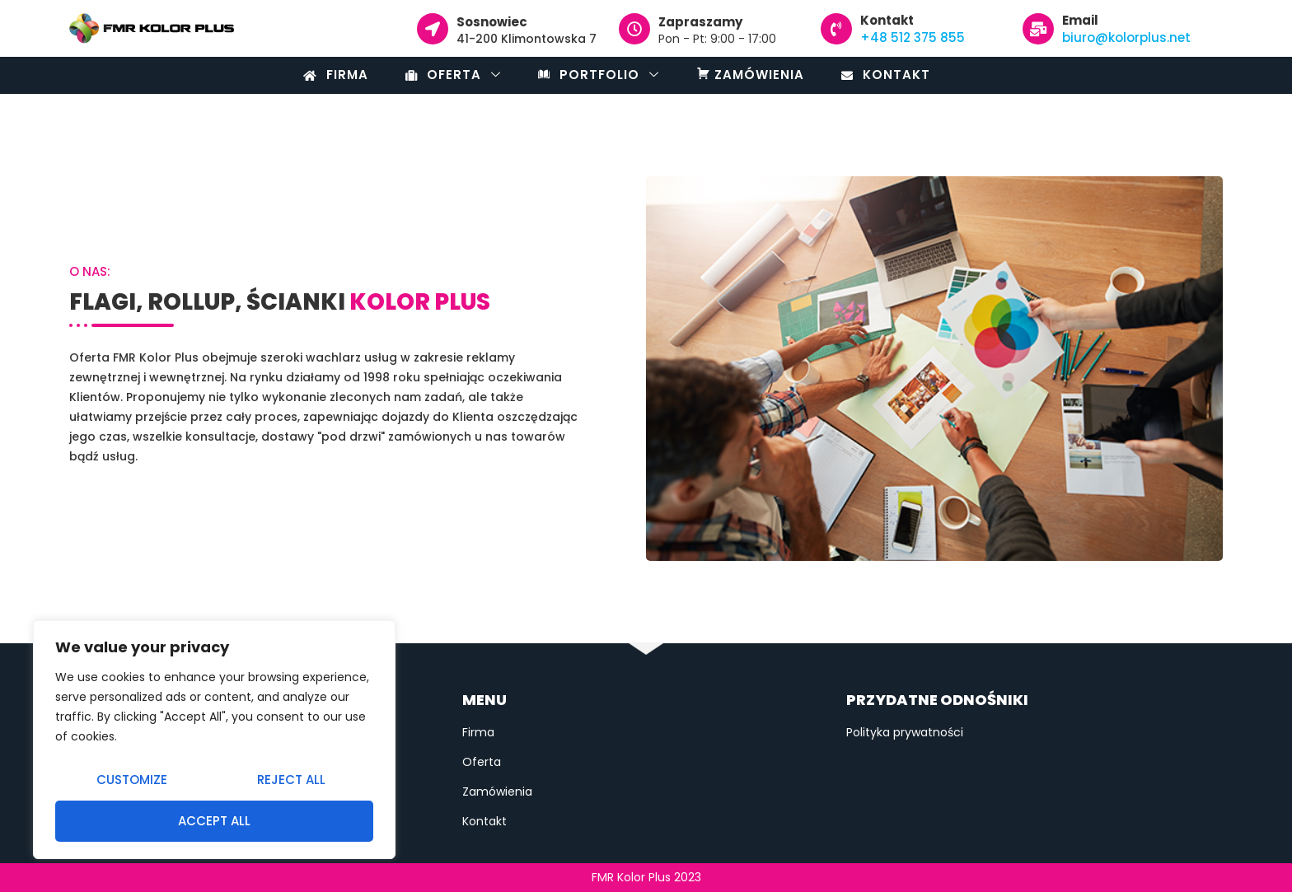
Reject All (291, 779)
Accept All (214, 820)
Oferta (453, 74)
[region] (214, 739)
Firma (335, 74)
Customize (131, 779)
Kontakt (885, 74)
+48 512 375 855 (912, 37)
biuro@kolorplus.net (1126, 37)
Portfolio (598, 75)
